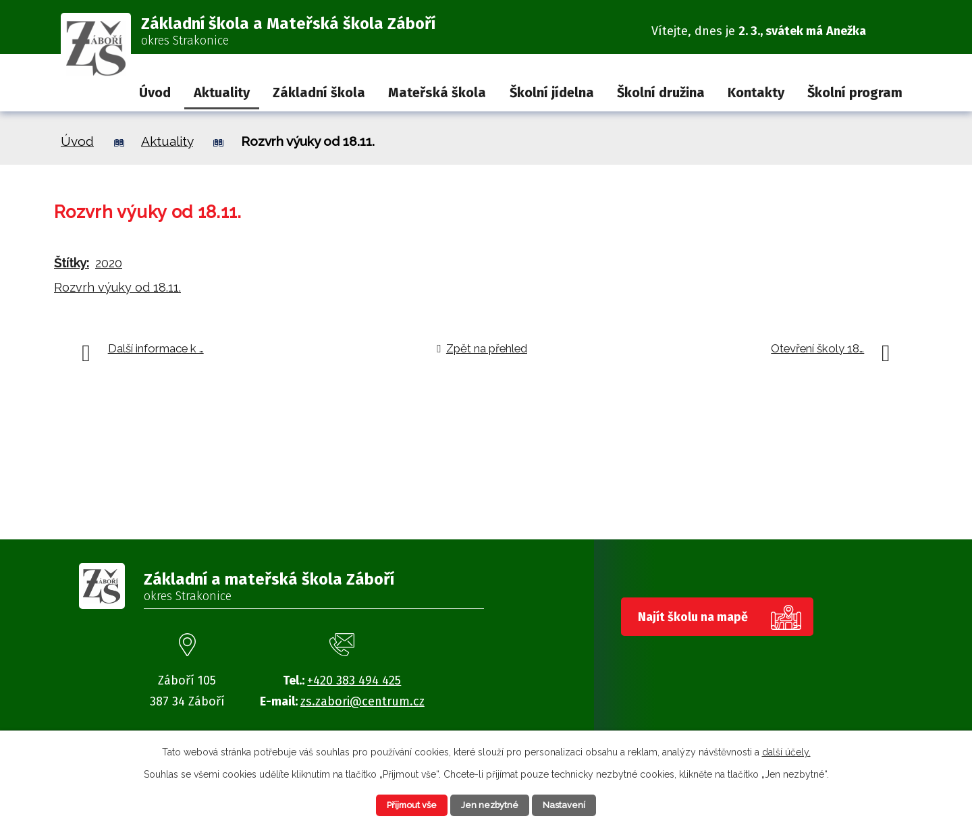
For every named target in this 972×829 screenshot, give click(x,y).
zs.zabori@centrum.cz (362, 701)
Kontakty (756, 92)
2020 (108, 263)
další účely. (786, 750)
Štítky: (71, 263)
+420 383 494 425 (354, 680)
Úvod (155, 92)
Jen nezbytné (491, 804)
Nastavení (576, 804)
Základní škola (319, 92)
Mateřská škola (437, 92)
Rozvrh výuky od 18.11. (117, 287)
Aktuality (222, 92)
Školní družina (661, 92)
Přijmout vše (401, 804)
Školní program (854, 92)
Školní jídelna (552, 92)
